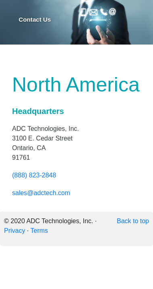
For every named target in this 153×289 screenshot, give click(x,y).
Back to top (133, 221)
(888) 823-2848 (34, 175)
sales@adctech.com (41, 192)
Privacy (14, 230)
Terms (39, 230)
